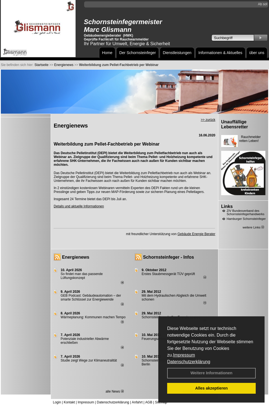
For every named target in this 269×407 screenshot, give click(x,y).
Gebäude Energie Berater (196, 234)
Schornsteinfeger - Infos (168, 257)
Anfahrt (137, 402)
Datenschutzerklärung (188, 361)
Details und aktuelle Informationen (79, 206)
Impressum (184, 355)
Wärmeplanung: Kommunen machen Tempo (93, 317)
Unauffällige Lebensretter (234, 124)
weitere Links (253, 227)
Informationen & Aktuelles (220, 52)
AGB (148, 402)
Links (227, 206)
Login (57, 402)
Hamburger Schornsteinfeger (246, 218)
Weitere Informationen (211, 373)
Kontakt (69, 402)
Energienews (75, 257)
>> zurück (208, 120)
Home (107, 52)
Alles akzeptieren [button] (211, 388)
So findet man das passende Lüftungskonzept (82, 276)
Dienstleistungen (177, 52)
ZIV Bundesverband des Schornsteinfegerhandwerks (245, 212)
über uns (256, 52)
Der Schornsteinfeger (137, 52)
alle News (114, 391)
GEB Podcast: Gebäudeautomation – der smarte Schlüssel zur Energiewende (91, 297)
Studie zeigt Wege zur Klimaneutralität (89, 360)
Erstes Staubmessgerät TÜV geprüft (168, 274)
